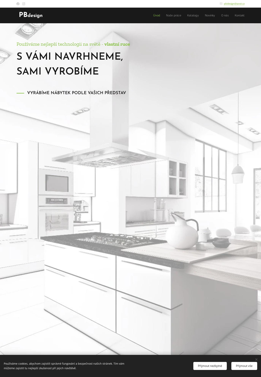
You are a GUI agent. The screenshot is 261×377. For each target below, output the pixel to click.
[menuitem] (154, 15)
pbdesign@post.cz (234, 3)
